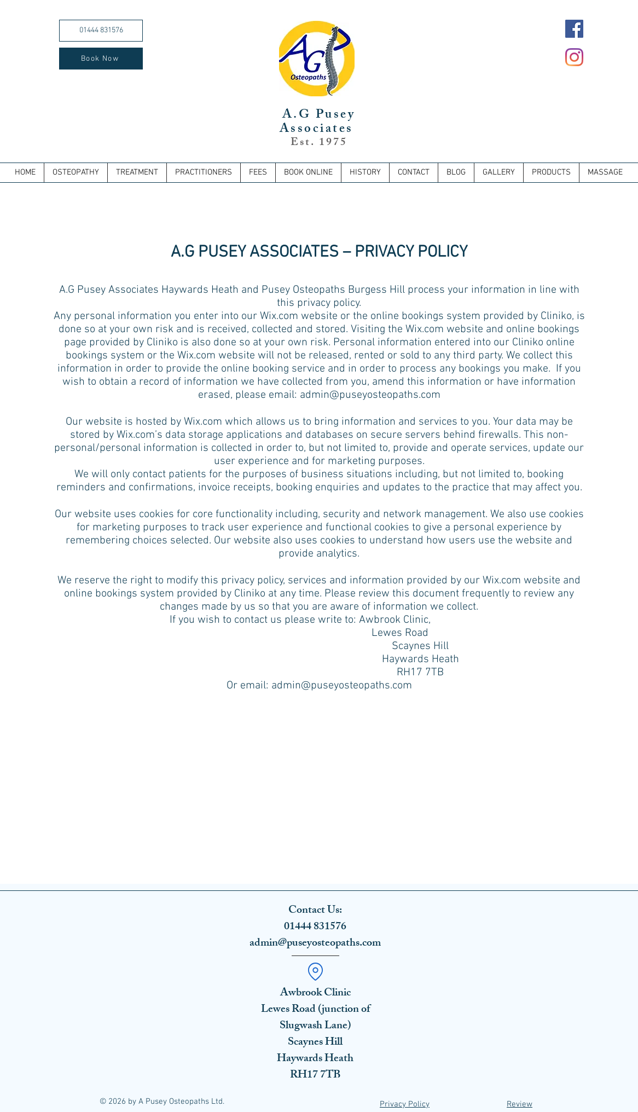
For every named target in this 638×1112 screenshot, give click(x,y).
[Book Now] (101, 59)
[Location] (315, 971)
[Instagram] (574, 57)
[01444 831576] (101, 31)
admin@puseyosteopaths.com (370, 395)
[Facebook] (574, 29)
